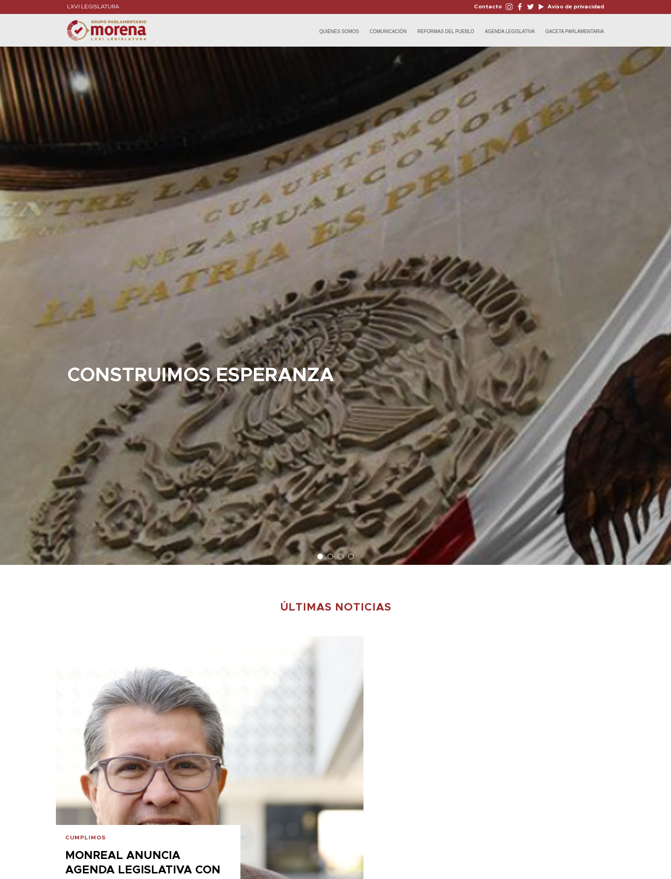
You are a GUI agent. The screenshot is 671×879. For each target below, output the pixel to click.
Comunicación (388, 31)
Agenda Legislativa (510, 31)
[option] (335, 301)
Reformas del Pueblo (446, 31)
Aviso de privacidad (575, 6)
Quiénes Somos (339, 31)
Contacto (488, 6)
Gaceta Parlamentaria (574, 31)
